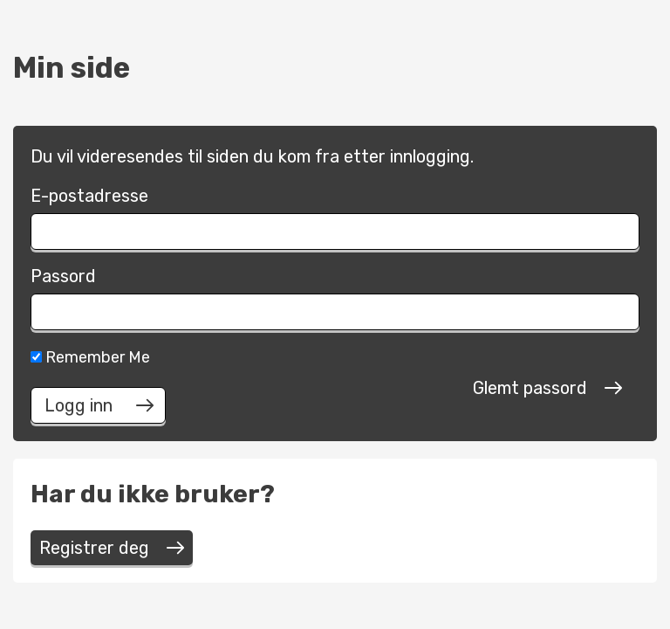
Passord (63, 276)
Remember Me (90, 357)
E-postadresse (89, 195)
